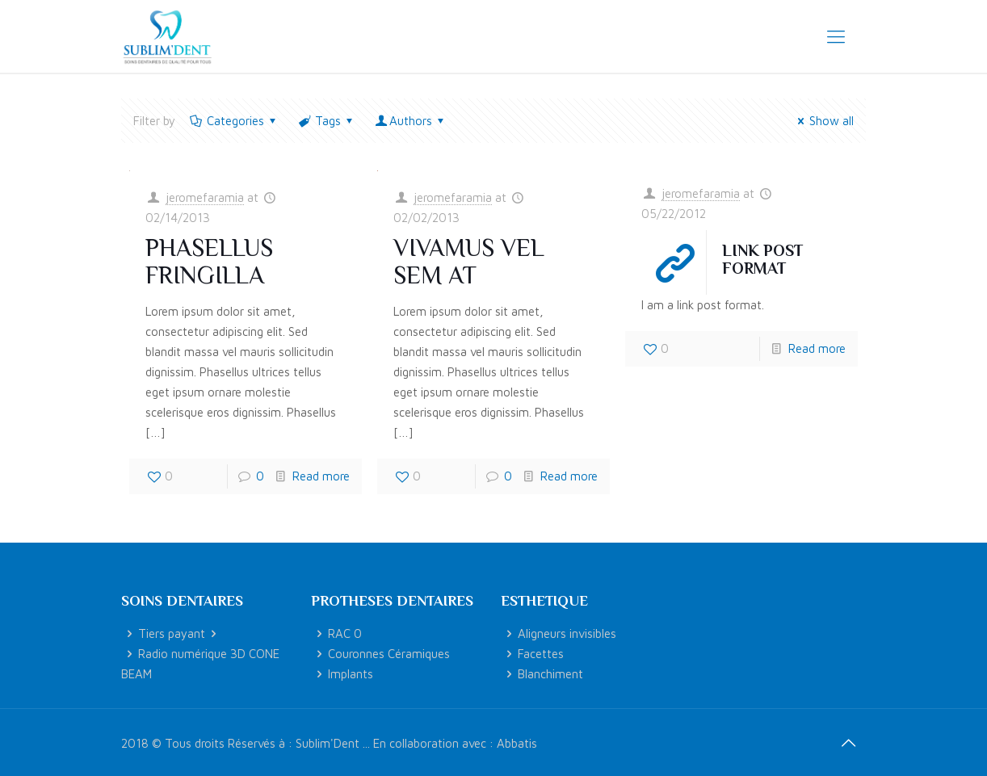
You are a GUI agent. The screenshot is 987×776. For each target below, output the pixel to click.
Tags (327, 121)
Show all (823, 121)
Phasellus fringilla (209, 261)
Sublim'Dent (327, 743)
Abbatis (517, 743)
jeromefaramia (205, 197)
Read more (321, 476)
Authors (410, 121)
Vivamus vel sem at (468, 261)
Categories (234, 121)
